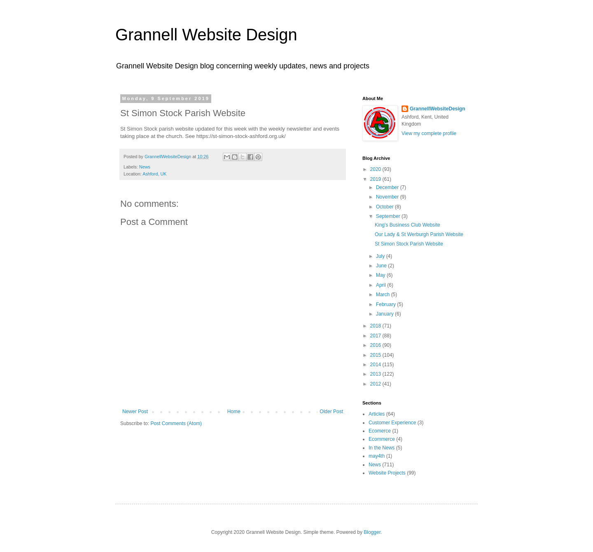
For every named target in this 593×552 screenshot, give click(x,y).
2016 (376, 345)
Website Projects (387, 473)
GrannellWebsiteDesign (437, 109)
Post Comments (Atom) (176, 423)
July (381, 256)
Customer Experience (392, 423)
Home (233, 411)
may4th (377, 456)
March (383, 294)
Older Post (331, 411)
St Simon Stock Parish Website (409, 244)
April (381, 285)
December (388, 187)
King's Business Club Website (407, 225)
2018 (376, 326)
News (144, 166)
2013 (376, 374)
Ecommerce (382, 439)
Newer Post (135, 411)
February (386, 304)
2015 (376, 355)
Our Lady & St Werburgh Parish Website (419, 234)
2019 (376, 179)
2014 (376, 364)
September (389, 216)
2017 (376, 336)
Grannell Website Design (206, 35)
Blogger (372, 532)
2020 (376, 169)
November (388, 197)
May (381, 275)
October (385, 207)
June (382, 266)
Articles (377, 414)
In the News (382, 448)
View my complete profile (429, 133)
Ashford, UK (154, 173)
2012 (376, 384)
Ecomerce (380, 431)
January (385, 314)
